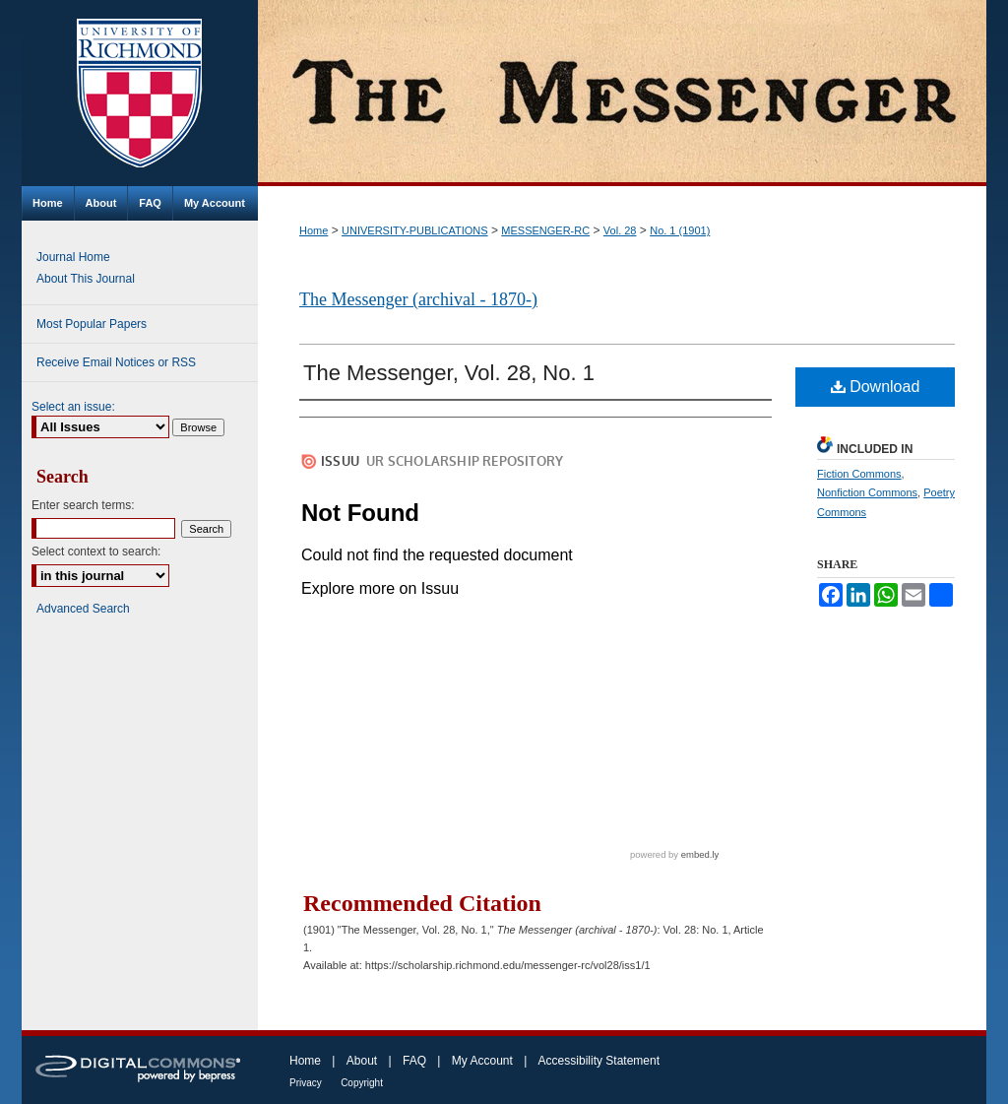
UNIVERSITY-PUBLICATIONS (415, 230)
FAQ (414, 1061)
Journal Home (73, 257)
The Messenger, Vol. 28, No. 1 (449, 372)
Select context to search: (96, 551)
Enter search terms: (83, 505)
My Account (482, 1061)
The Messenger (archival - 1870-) (418, 299)
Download (875, 386)
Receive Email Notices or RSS (116, 362)
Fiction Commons (859, 474)
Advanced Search (83, 609)
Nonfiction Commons (867, 492)
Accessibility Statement (599, 1061)
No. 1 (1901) (680, 230)
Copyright (362, 1082)
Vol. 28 (620, 230)
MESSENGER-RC (545, 230)
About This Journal (85, 279)
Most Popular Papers (91, 324)
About (361, 1061)
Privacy (305, 1082)
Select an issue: (73, 407)
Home (313, 230)
